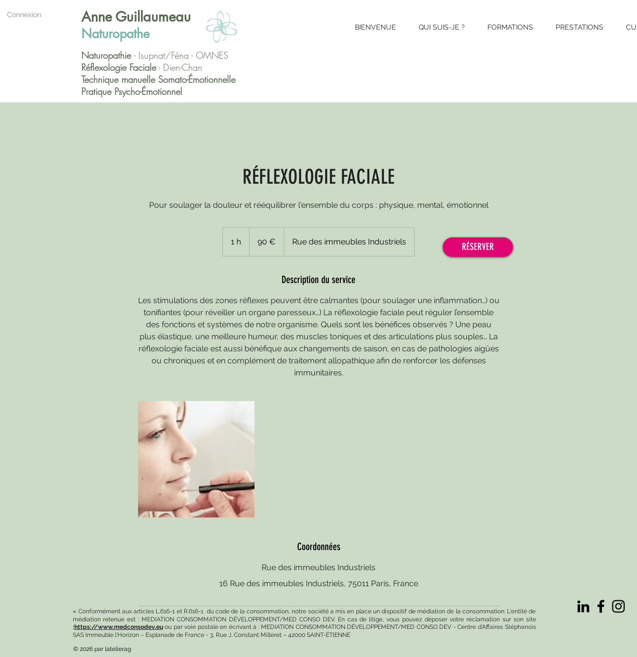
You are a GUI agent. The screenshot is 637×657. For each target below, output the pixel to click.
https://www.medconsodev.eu (118, 626)
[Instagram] (618, 606)
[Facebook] (600, 606)
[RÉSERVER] (478, 247)
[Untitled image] (196, 459)
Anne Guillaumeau (136, 17)
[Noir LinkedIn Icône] (583, 606)
